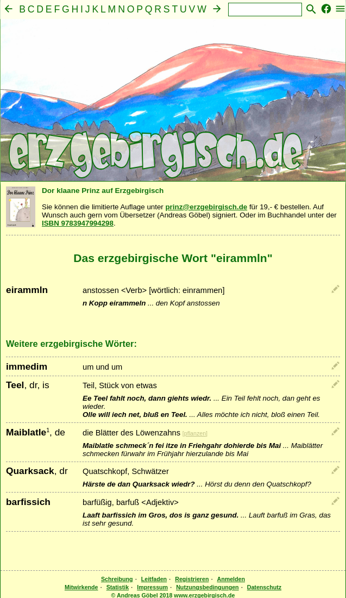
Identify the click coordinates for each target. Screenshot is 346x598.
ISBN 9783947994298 (78, 223)
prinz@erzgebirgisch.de (206, 207)
